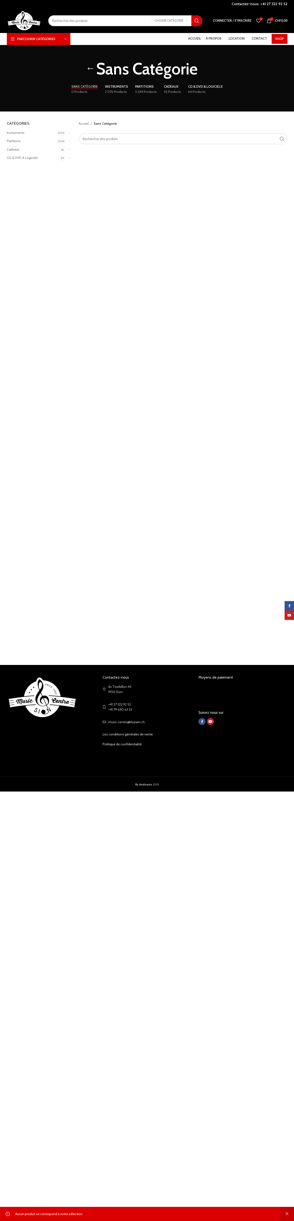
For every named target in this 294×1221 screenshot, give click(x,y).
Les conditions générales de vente (128, 734)
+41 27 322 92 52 (273, 4)
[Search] (125, 20)
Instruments (15, 133)
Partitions (14, 141)
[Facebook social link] (201, 721)
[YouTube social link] (210, 721)
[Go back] (90, 69)
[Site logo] (24, 20)
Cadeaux (13, 149)
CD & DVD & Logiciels (22, 158)
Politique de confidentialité (122, 744)
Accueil (84, 123)
